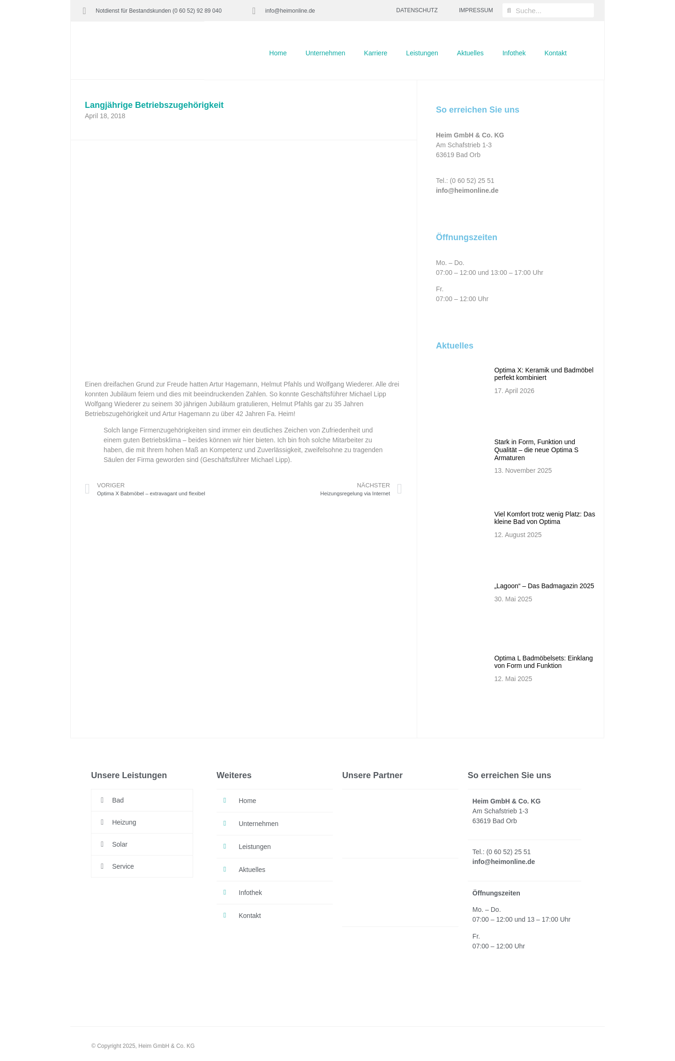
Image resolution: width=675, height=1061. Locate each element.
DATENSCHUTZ (416, 10)
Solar (120, 844)
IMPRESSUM (476, 10)
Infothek (514, 53)
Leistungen (422, 53)
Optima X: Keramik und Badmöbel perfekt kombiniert (543, 374)
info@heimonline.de (290, 11)
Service (123, 866)
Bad (118, 800)
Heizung (124, 822)
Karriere (376, 53)
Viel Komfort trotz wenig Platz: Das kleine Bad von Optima (544, 518)
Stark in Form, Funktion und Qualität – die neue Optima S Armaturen (536, 450)
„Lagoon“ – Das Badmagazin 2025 (544, 586)
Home (277, 53)
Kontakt (556, 53)
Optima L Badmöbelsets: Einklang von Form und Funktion (543, 662)
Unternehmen (325, 53)
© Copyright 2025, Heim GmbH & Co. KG (143, 1046)
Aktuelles (470, 53)
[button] (142, 800)
